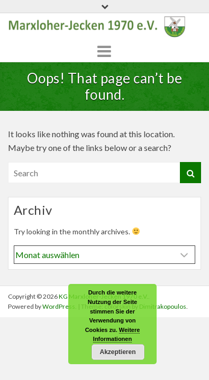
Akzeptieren (117, 352)
